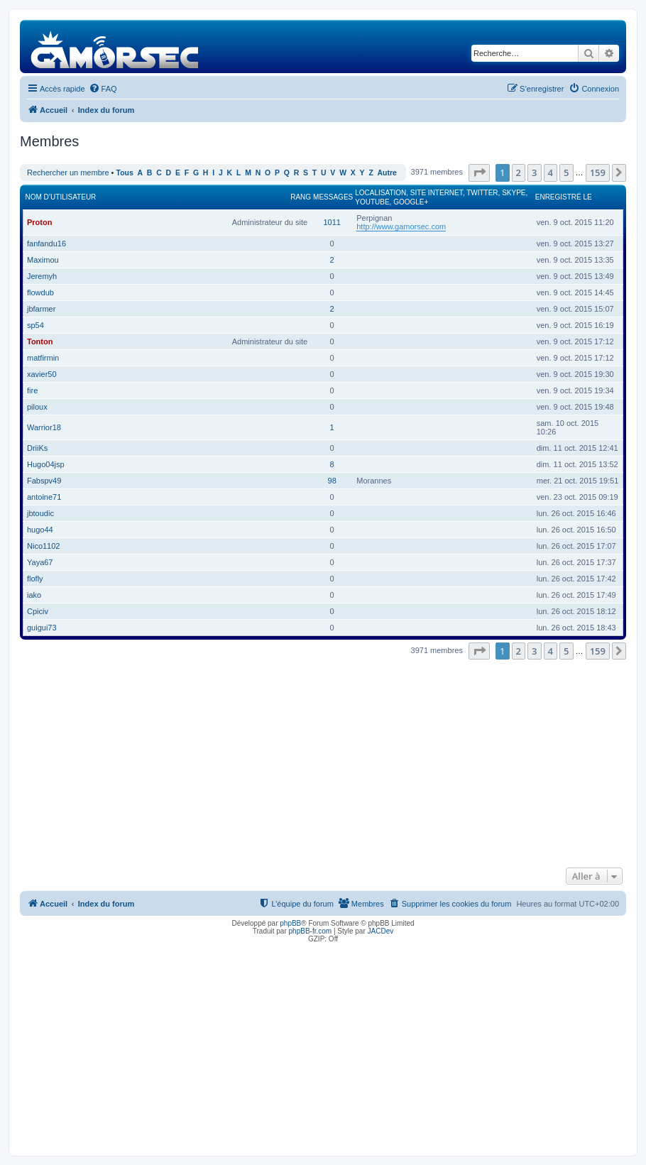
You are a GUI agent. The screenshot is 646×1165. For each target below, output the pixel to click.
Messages (333, 197)
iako (34, 595)
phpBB (290, 923)
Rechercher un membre (68, 172)
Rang (300, 197)
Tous (124, 173)
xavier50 (42, 374)
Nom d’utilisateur (61, 197)
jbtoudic (40, 513)
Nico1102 (43, 546)
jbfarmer (41, 309)
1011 (331, 222)
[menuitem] (103, 88)
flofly (35, 578)
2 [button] (518, 172)
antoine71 (44, 497)
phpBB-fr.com (310, 931)
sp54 (35, 325)
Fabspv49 (44, 480)
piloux (37, 407)
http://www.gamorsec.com (401, 226)
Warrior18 (44, 427)
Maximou (43, 260)
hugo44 (40, 529)
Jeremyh (42, 276)
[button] (479, 172)
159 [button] (598, 172)
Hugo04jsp (46, 464)
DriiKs (37, 448)
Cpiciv (37, 611)
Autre (387, 173)
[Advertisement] (323, 761)
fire (32, 390)
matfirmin (43, 358)
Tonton (40, 341)
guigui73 (42, 627)
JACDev (381, 931)
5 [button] (566, 172)
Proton (39, 222)
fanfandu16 (46, 243)
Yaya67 (40, 562)
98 (332, 480)
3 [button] (534, 172)
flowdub (40, 292)
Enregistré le (563, 197)
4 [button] (550, 172)
